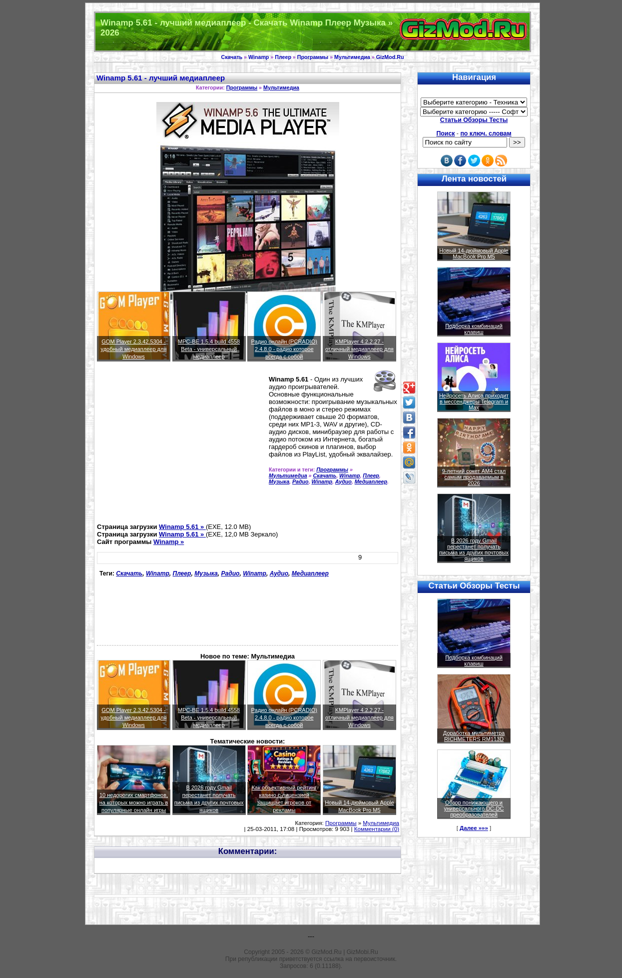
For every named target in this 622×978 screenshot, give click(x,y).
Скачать (232, 57)
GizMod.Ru (390, 57)
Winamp (258, 57)
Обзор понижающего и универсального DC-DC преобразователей (474, 809)
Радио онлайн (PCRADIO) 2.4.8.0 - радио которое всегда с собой (284, 349)
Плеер (283, 57)
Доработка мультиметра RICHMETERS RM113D (474, 736)
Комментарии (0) (376, 829)
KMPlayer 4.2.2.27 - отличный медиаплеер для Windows (359, 349)
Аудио (343, 481)
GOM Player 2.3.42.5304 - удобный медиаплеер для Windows (134, 349)
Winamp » (168, 542)
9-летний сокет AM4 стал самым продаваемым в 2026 (474, 477)
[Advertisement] (181, 446)
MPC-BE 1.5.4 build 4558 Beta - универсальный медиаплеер (209, 349)
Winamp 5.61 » (182, 526)
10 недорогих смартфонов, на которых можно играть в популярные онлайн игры (133, 802)
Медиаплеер (371, 481)
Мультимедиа (352, 57)
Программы (312, 57)
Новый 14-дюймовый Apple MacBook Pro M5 (474, 254)
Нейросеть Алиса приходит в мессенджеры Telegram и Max (474, 401)
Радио (300, 481)
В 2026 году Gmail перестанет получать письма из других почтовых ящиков (474, 550)
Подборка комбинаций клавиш (474, 329)
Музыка (279, 481)
